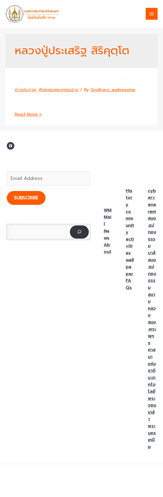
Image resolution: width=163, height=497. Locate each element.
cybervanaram (152, 201)
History (129, 197)
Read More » (28, 114)
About (107, 248)
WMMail (108, 217)
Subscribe (26, 197)
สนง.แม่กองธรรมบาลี (152, 235)
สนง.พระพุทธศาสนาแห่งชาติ (152, 346)
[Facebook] (10, 146)
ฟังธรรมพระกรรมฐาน (59, 90)
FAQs (129, 284)
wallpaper (130, 267)
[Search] (79, 232)
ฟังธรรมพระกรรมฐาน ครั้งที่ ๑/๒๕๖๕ (79, 80)
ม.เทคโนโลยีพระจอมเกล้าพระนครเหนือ (152, 412)
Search (14, 220)
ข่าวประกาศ (25, 90)
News (106, 234)
